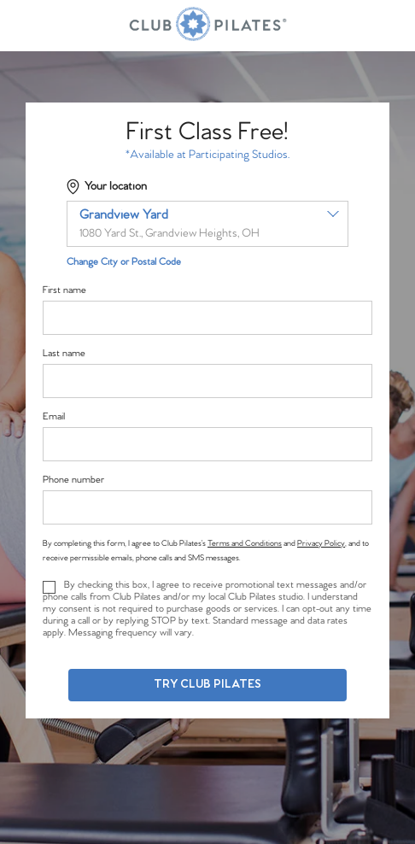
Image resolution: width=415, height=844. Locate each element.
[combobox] (207, 224)
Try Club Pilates (207, 684)
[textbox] (207, 224)
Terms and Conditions (245, 543)
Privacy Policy (321, 543)
